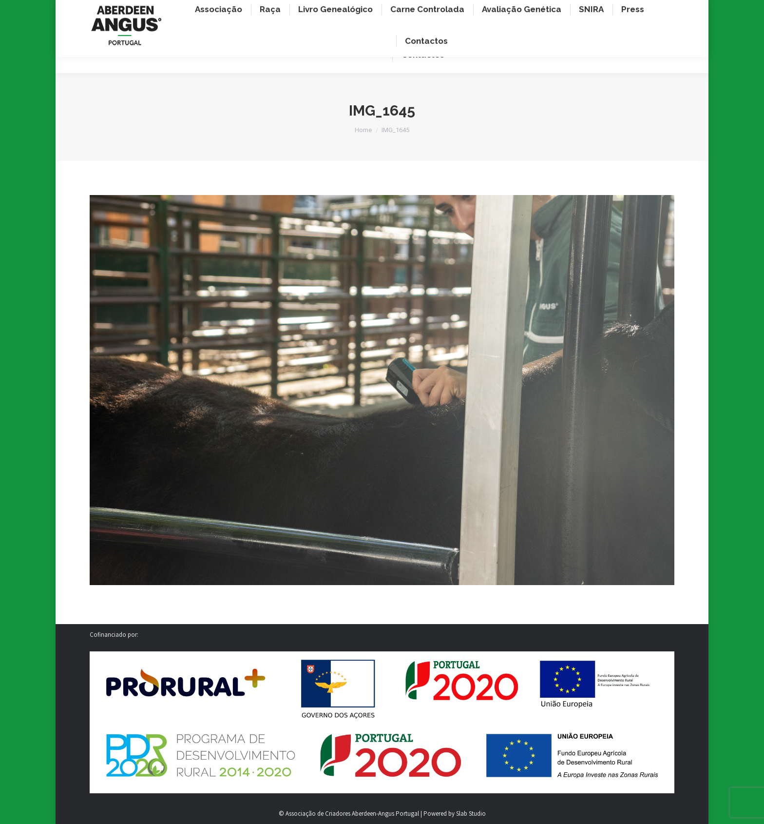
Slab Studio (471, 813)
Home (363, 130)
